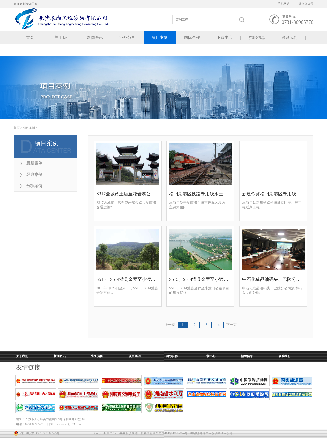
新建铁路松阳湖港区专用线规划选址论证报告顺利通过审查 (273, 193)
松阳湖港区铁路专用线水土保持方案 (200, 193)
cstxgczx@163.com (69, 424)
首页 (30, 37)
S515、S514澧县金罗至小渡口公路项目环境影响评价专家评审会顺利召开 (127, 279)
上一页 (170, 325)
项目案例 (29, 128)
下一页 (231, 325)
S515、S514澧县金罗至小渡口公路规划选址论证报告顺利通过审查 (200, 279)
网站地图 (195, 433)
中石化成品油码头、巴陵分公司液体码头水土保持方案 (273, 279)
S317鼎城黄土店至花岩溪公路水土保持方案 (127, 193)
